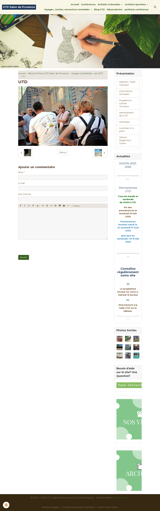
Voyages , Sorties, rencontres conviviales (67, 9)
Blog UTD (99, 9)
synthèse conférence (136, 9)
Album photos (114, 9)
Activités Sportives (135, 4)
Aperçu (75, 205)
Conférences (88, 4)
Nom (20, 172)
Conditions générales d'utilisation (78, 507)
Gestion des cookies (108, 507)
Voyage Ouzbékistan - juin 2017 (87, 73)
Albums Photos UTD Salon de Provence (48, 73)
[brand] (19, 7)
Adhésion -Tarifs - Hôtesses (127, 83)
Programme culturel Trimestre (125, 103)
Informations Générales (125, 93)
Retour (62, 152)
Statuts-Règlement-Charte (125, 140)
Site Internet (24, 194)
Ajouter (23, 257)
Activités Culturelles (109, 4)
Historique (124, 122)
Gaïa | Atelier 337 (120, 497)
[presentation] (40, 247)
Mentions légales (50, 507)
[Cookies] (6, 505)
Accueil (75, 4)
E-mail (21, 183)
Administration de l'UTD (126, 114)
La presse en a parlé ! (126, 129)
